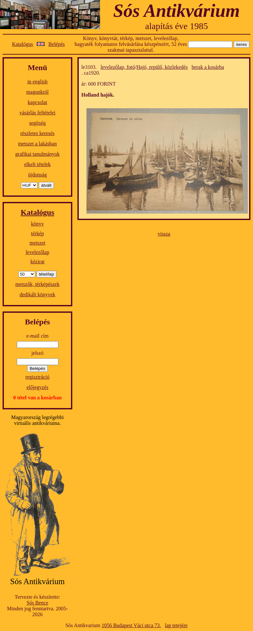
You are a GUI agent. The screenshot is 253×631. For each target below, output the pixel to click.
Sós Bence (37, 602)
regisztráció (37, 377)
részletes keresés (37, 133)
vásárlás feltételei (37, 112)
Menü (37, 67)
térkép (37, 233)
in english (37, 81)
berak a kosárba (208, 67)
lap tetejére (176, 625)
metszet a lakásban (37, 143)
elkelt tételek (37, 164)
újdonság (37, 174)
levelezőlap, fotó (118, 67)
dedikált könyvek (38, 294)
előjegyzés (37, 387)
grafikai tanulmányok (37, 154)
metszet (38, 243)
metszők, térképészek (37, 284)
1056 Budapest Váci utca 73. (131, 625)
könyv (37, 223)
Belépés (56, 44)
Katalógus (22, 44)
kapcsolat (37, 102)
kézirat (37, 261)
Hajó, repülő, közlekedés (162, 67)
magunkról (37, 92)
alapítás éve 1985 (176, 26)
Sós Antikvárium (176, 10)
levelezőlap (37, 252)
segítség (37, 123)
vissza (163, 234)
